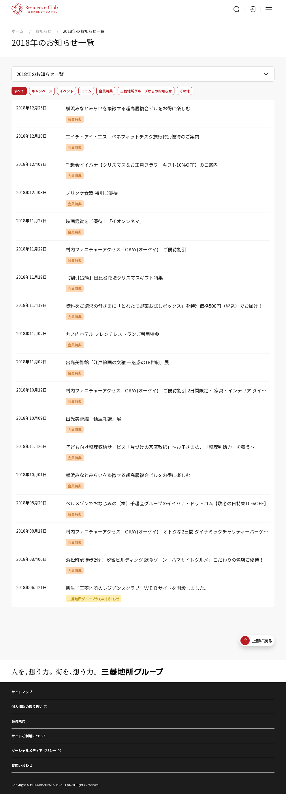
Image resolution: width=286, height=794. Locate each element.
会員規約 (18, 721)
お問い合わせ (22, 765)
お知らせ (43, 31)
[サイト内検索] (236, 9)
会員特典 (106, 90)
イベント (67, 90)
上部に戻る (256, 640)
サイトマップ (22, 691)
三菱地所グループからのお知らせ (146, 90)
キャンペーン (42, 90)
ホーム (18, 31)
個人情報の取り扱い (27, 706)
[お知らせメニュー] (143, 74)
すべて (19, 90)
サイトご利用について (29, 735)
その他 (184, 90)
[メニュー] (268, 9)
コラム (86, 90)
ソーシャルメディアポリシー (34, 750)
